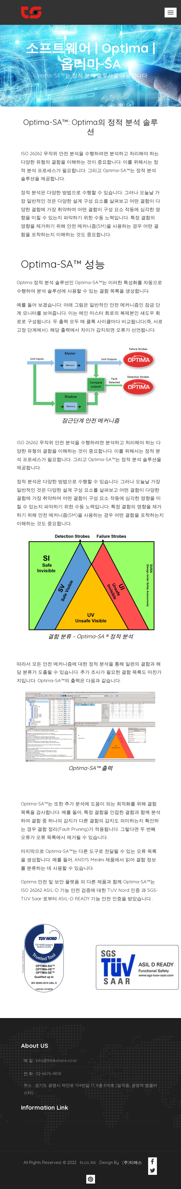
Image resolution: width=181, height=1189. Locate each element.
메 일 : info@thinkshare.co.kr (50, 1060)
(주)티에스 (132, 1162)
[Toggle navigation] (171, 12)
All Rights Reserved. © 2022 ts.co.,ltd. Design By (72, 1162)
